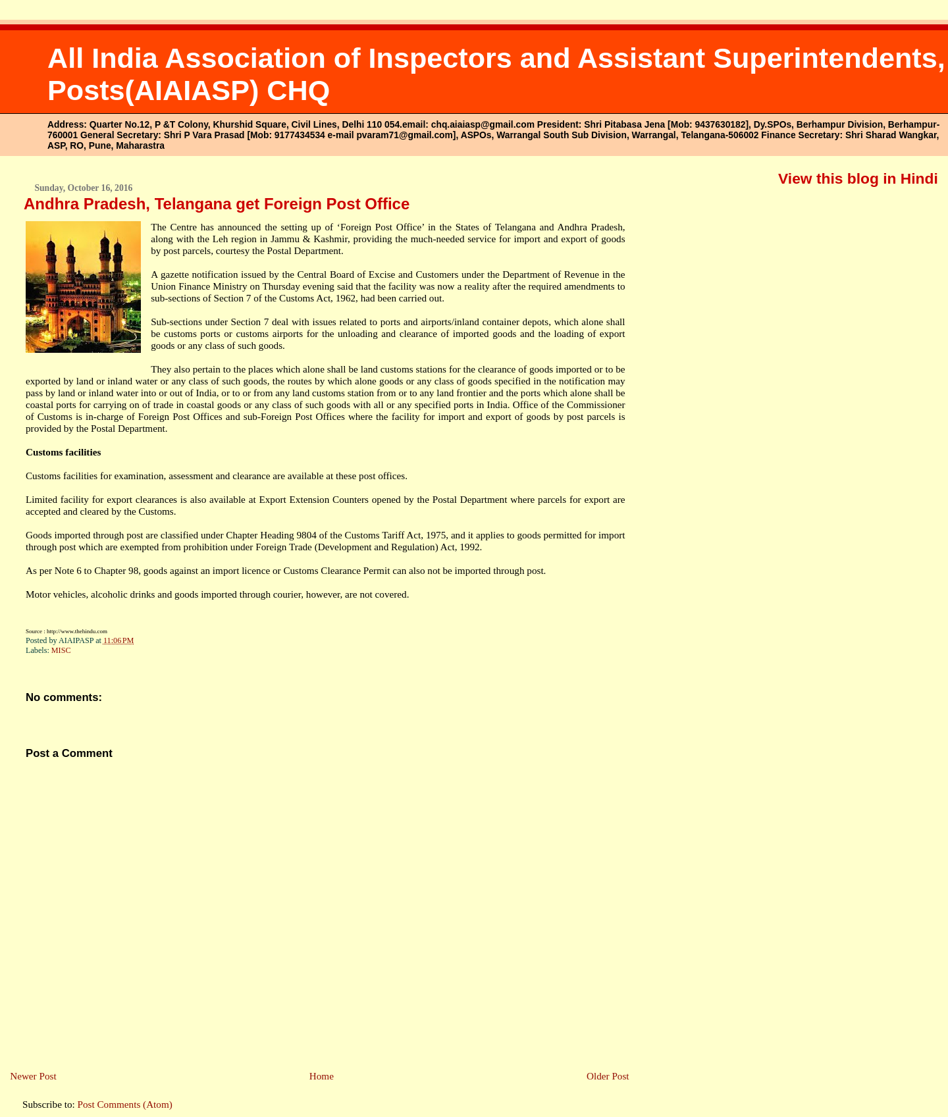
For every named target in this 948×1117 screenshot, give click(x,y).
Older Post (608, 1075)
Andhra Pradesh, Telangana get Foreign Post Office (216, 204)
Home (321, 1075)
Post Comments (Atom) (125, 1104)
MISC (61, 650)
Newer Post (33, 1075)
